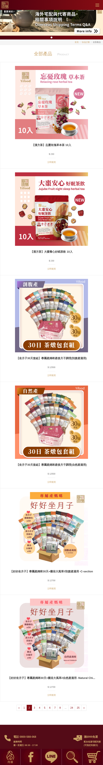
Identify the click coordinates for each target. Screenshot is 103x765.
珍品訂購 (86, 42)
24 (71, 707)
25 (78, 707)
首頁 (77, 42)
